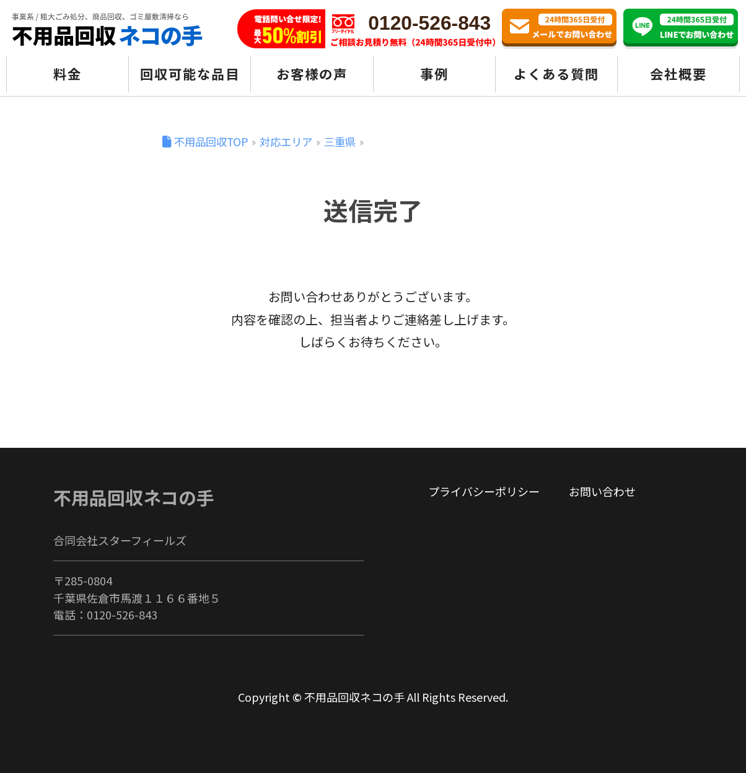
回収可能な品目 (190, 73)
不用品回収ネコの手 (133, 497)
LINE (680, 29)
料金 (67, 73)
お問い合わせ (559, 29)
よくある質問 (556, 73)
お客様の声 (312, 73)
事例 (434, 73)
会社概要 (678, 73)
